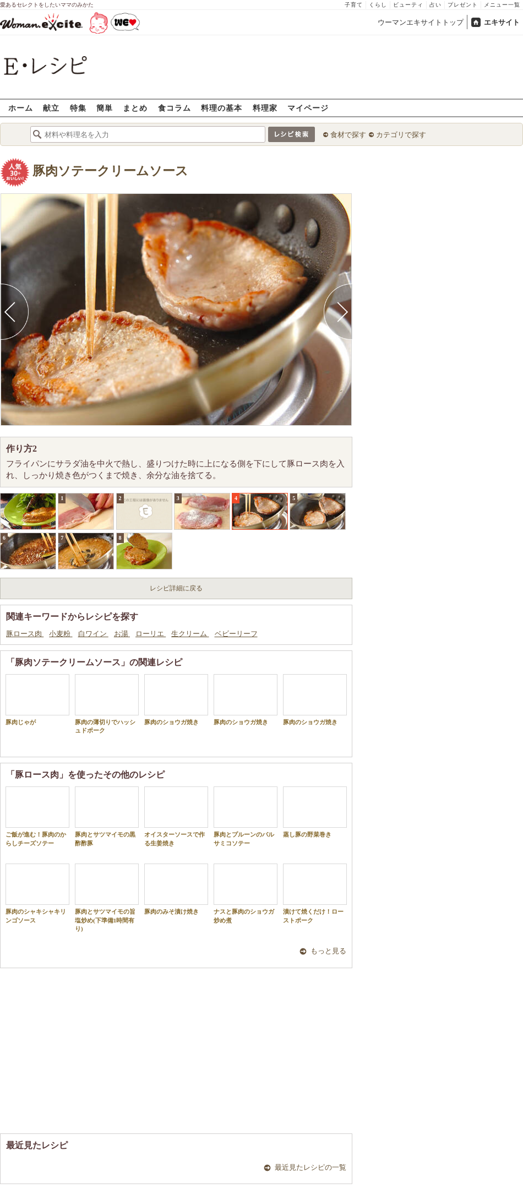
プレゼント (463, 5)
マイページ (308, 107)
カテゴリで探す (401, 135)
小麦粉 (60, 633)
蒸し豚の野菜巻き (315, 812)
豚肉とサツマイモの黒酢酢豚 (107, 816)
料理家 (265, 107)
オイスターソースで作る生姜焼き (176, 816)
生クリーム (190, 633)
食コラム (174, 107)
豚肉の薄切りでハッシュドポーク (107, 704)
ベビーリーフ (236, 633)
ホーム (20, 107)
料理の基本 (221, 107)
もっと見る (328, 951)
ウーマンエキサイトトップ (421, 22)
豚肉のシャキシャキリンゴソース (37, 893)
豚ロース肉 (24, 633)
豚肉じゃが (37, 699)
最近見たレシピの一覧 (310, 1167)
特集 (78, 107)
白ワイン (93, 633)
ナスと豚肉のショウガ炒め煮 (245, 893)
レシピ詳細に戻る (176, 588)
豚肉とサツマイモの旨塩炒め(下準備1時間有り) (107, 898)
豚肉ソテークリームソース (110, 171)
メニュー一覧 (502, 5)
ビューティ (408, 5)
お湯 (122, 633)
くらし (378, 5)
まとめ (135, 107)
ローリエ (150, 633)
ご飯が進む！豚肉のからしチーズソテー (37, 816)
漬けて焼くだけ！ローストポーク (315, 893)
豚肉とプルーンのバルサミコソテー (245, 816)
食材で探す (348, 135)
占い (435, 5)
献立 (51, 107)
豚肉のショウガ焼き (176, 699)
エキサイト (502, 22)
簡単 (104, 107)
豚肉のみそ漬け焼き (176, 889)
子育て (354, 5)
